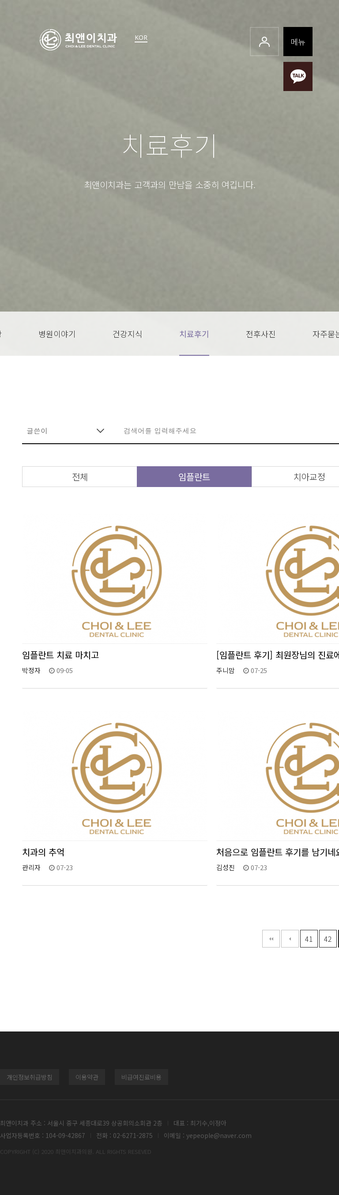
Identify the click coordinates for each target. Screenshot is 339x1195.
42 (328, 938)
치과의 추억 (43, 851)
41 (309, 938)
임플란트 (194, 476)
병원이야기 (57, 333)
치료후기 (194, 333)
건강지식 (128, 333)
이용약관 (86, 1077)
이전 (290, 939)
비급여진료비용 (141, 1077)
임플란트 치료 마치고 (60, 654)
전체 (80, 476)
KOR (141, 37)
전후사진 (261, 333)
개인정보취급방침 (30, 1077)
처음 (271, 939)
